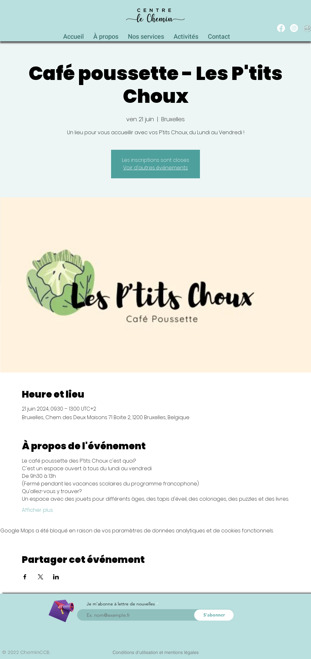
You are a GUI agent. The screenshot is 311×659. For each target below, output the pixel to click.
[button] (146, 34)
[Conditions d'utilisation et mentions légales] (155, 652)
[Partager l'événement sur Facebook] (25, 576)
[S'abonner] (214, 615)
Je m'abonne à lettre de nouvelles (121, 604)
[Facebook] (281, 28)
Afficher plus (37, 510)
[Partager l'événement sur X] (40, 576)
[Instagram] (294, 28)
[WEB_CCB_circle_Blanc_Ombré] (307, 28)
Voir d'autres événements (155, 167)
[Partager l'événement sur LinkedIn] (56, 576)
